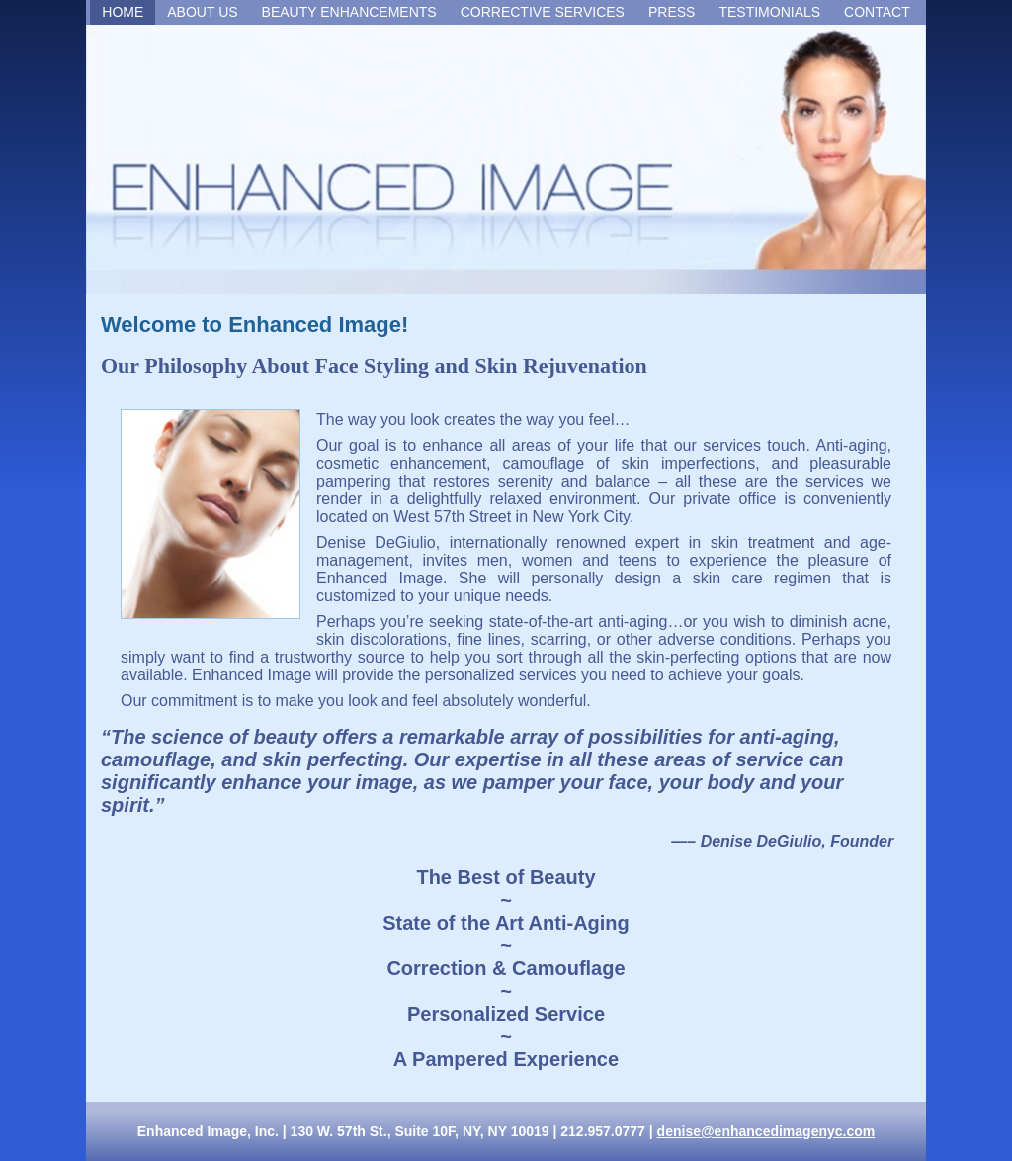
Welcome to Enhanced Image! (254, 325)
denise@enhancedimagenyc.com (766, 1131)
